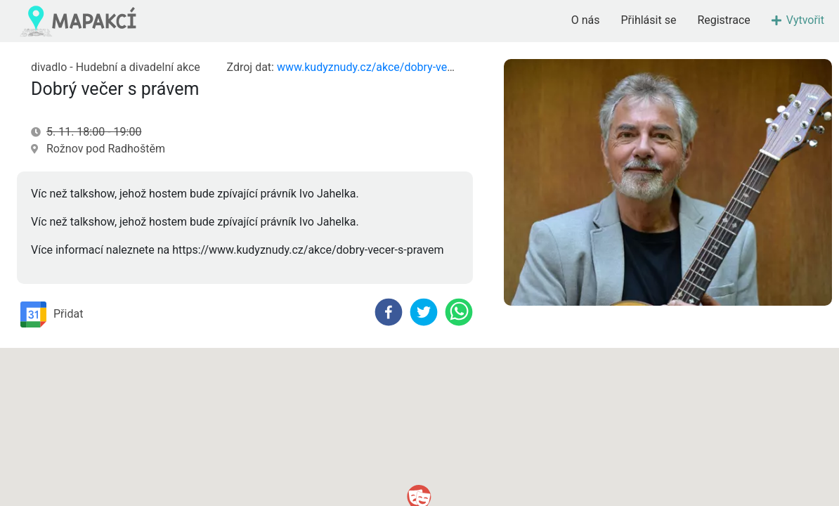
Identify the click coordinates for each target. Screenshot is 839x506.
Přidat (51, 314)
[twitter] (424, 312)
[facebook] (389, 312)
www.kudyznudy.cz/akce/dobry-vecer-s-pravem (394, 67)
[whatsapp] (459, 312)
